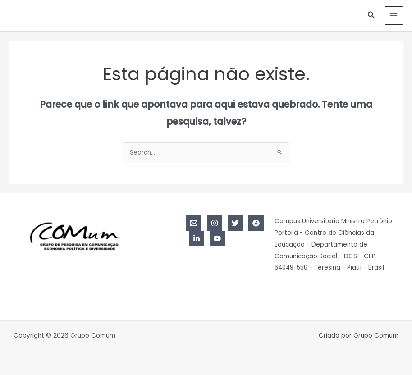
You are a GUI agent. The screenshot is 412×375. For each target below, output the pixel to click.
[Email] (193, 223)
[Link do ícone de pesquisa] (371, 15)
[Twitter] (235, 223)
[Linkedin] (196, 238)
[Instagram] (214, 223)
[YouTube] (217, 238)
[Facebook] (256, 223)
